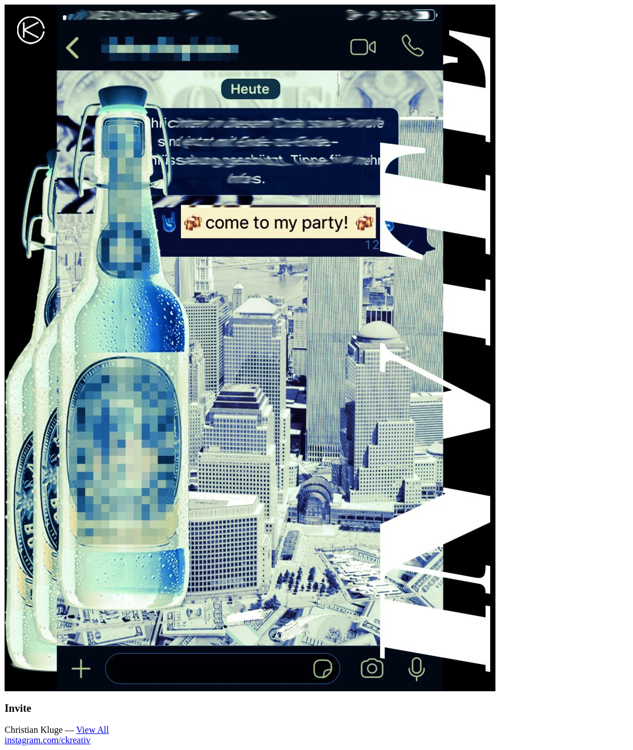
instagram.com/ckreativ (48, 740)
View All (92, 730)
